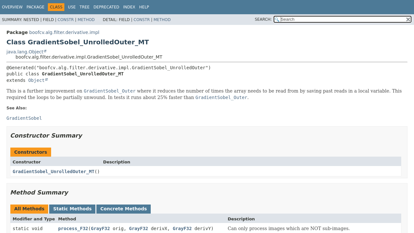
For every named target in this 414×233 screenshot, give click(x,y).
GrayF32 (100, 228)
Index (129, 7)
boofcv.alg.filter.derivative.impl (64, 32)
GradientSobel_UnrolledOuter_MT (53, 171)
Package (35, 7)
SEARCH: (263, 19)
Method (86, 19)
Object (36, 80)
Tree (85, 7)
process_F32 (73, 228)
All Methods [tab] (29, 208)
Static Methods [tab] (72, 208)
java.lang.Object (24, 51)
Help (144, 7)
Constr (66, 19)
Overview (12, 7)
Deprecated (106, 7)
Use (72, 7)
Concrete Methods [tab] (123, 208)
